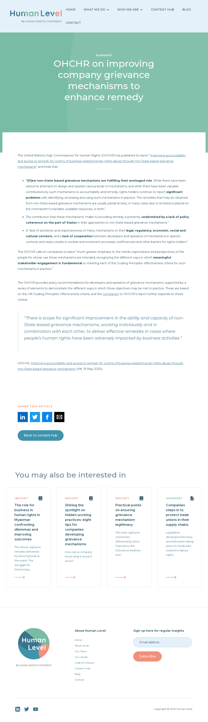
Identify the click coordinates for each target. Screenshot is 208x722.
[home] (36, 16)
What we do (82, 645)
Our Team (81, 651)
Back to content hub (40, 435)
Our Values (81, 656)
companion (111, 294)
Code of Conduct (84, 662)
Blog (77, 674)
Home (71, 9)
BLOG (186, 9)
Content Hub (162, 9)
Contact (73, 23)
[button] (96, 9)
